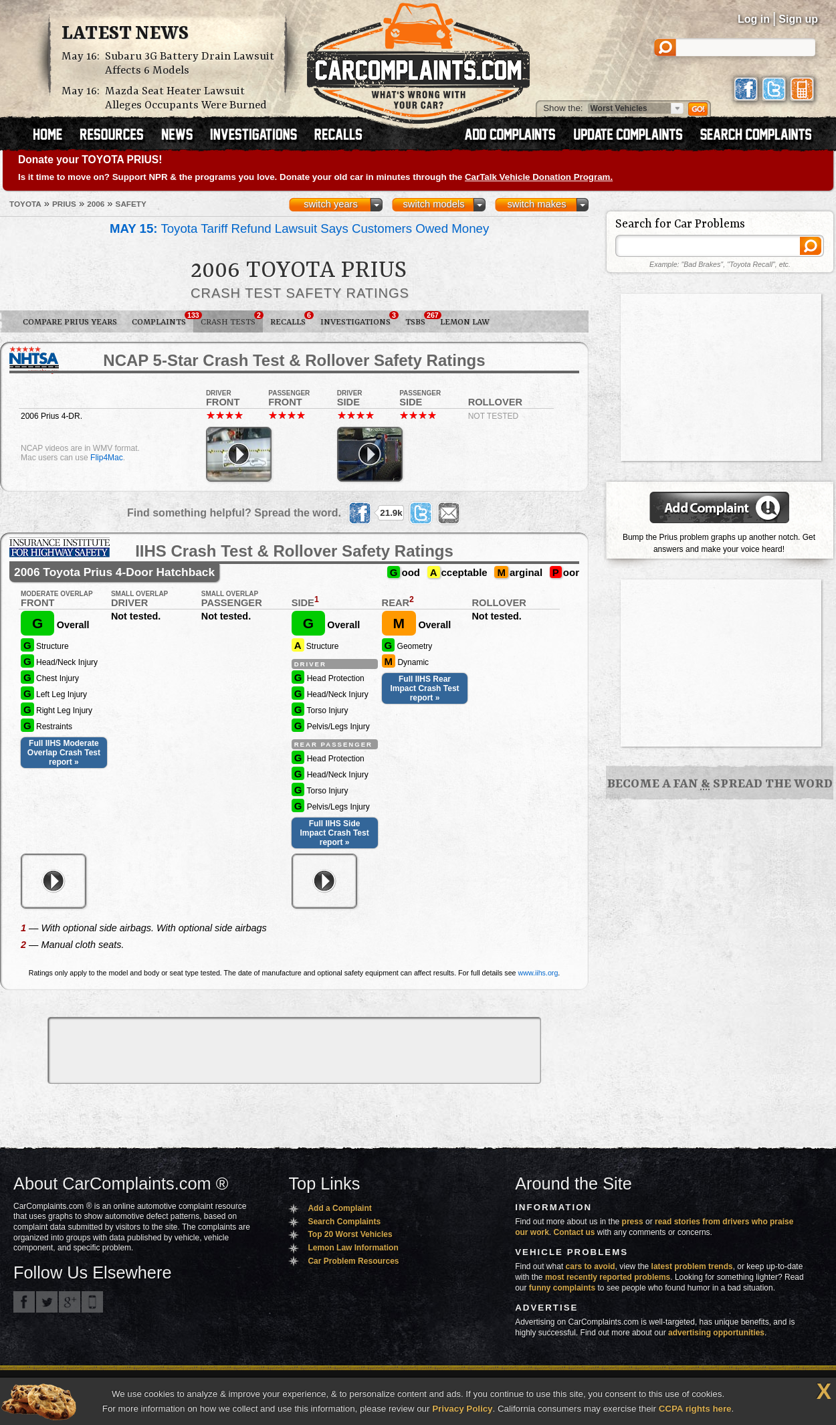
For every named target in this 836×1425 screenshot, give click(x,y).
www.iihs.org (538, 973)
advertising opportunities (716, 1332)
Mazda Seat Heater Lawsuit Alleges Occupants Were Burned (186, 98)
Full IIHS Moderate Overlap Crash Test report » (63, 753)
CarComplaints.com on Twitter (47, 1302)
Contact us (574, 1232)
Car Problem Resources (353, 1261)
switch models (433, 204)
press (632, 1221)
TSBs (419, 319)
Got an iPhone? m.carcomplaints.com (92, 1302)
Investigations (359, 319)
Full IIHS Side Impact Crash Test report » (334, 833)
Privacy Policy (462, 1409)
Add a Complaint (339, 1208)
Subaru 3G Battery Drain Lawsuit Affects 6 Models (189, 63)
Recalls (291, 319)
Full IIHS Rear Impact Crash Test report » (424, 688)
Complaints (162, 319)
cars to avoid (590, 1266)
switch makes (537, 204)
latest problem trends (692, 1266)
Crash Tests (232, 319)
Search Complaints (344, 1221)
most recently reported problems (607, 1277)
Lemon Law (465, 322)
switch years (331, 204)
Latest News (125, 34)
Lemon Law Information (353, 1247)
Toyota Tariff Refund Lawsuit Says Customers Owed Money (299, 228)
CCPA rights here (695, 1409)
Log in (754, 19)
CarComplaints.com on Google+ (69, 1302)
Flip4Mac (106, 457)
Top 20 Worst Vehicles (350, 1234)
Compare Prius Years (70, 322)
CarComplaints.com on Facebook (24, 1302)
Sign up (798, 19)
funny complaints (562, 1288)
